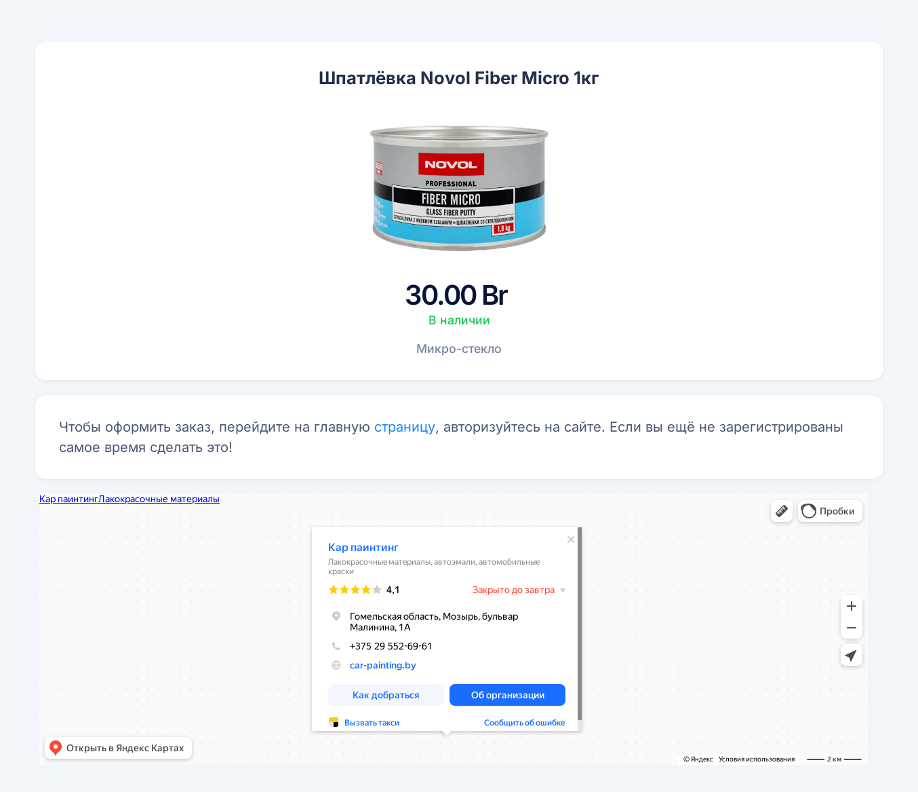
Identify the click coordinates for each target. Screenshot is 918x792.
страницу (404, 427)
